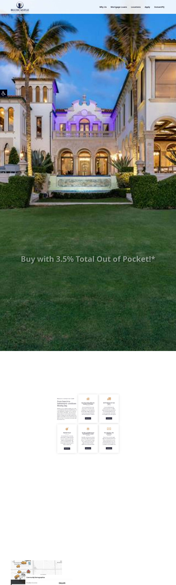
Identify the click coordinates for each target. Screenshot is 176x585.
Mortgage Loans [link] (119, 7)
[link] (3, 93)
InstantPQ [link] (159, 7)
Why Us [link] (103, 7)
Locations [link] (136, 7)
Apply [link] (147, 7)
